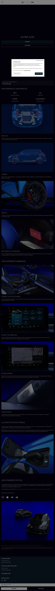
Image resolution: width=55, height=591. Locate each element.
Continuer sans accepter (40, 60)
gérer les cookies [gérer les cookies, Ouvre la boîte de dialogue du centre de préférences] (17, 73)
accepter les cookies (39, 73)
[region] (27, 68)
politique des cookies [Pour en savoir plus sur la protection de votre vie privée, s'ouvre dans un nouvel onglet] (27, 70)
